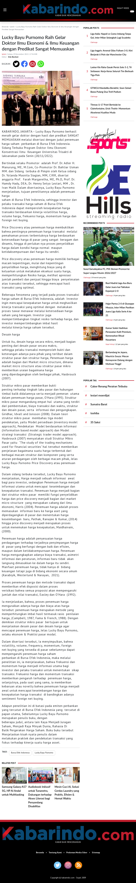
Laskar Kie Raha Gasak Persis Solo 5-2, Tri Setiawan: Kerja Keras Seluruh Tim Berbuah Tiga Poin (111, 71)
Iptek (12, 26)
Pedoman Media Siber (76, 852)
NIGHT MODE (123, 8)
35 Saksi (95, 422)
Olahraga (93, 42)
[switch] (132, 11)
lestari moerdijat (100, 395)
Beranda (5, 26)
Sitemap (96, 852)
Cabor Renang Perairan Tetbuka (108, 386)
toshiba (94, 413)
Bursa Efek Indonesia (20, 752)
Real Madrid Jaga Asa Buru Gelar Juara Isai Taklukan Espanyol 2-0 (119, 287)
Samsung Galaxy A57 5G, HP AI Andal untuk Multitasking (14, 790)
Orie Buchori (13, 57)
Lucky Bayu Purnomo (44, 752)
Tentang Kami (55, 852)
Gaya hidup (110, 344)
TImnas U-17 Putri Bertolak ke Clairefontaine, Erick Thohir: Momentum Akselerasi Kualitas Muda (110, 108)
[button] (5, 10)
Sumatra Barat (98, 404)
